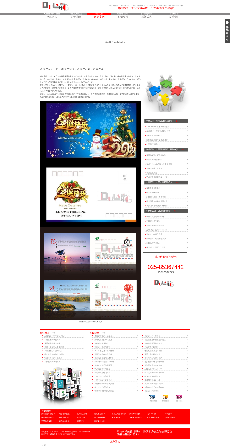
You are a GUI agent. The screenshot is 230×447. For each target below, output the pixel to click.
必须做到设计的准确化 (153, 343)
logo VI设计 (151, 414)
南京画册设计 (114, 6)
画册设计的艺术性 (151, 391)
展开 (227, 31)
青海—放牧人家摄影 (154, 168)
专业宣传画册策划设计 (103, 365)
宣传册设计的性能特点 (53, 358)
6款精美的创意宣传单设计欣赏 (158, 131)
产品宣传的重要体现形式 (154, 384)
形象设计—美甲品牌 (154, 234)
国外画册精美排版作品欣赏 (157, 140)
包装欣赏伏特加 (152, 193)
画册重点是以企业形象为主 (155, 340)
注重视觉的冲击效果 (52, 343)
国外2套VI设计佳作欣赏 (155, 247)
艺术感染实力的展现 (102, 369)
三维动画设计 (46, 421)
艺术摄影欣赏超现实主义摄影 (157, 177)
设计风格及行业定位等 (103, 354)
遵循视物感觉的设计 (102, 343)
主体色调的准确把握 (52, 362)
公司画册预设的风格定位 (104, 358)
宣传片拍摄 (81, 417)
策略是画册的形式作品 (103, 340)
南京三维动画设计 (119, 414)
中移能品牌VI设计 (153, 221)
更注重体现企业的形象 (153, 365)
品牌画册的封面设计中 (153, 369)
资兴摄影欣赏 (151, 173)
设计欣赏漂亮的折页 (154, 135)
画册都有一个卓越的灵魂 (104, 384)
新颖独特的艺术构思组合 (154, 387)
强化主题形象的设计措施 (54, 354)
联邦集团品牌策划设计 (155, 217)
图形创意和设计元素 (152, 380)
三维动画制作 (170, 417)
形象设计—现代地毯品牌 (156, 239)
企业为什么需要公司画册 (104, 362)
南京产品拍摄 (134, 414)
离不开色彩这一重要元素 (104, 351)
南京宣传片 (116, 417)
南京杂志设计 (82, 414)
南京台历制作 (177, 6)
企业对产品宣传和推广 (153, 358)
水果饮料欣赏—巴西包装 (156, 197)
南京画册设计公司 (48, 414)
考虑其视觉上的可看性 (153, 351)
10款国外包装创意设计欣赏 (157, 206)
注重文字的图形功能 (152, 354)
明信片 (120, 88)
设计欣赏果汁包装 (153, 188)
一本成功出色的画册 (102, 376)
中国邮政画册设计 (153, 144)
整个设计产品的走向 (102, 387)
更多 (177, 121)
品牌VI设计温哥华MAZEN (156, 230)
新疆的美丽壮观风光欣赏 (156, 155)
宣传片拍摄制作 (100, 417)
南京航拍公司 (64, 417)
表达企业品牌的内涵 (102, 373)
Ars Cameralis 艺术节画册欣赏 (157, 127)
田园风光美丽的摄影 (154, 160)
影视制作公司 (64, 421)
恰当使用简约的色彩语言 (104, 391)
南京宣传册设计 (139, 6)
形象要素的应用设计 (152, 347)
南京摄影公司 (99, 421)
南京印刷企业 (64, 414)
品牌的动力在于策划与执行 (55, 336)
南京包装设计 (152, 6)
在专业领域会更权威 (152, 376)
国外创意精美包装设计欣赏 (157, 201)
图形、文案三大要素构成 (54, 347)
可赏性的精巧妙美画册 (103, 380)
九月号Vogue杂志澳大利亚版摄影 (159, 164)
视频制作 (80, 421)
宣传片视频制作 (165, 6)
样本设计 (168, 414)
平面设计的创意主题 (152, 336)
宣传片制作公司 (153, 417)
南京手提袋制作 (47, 417)
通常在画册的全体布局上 (104, 336)
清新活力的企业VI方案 (155, 225)
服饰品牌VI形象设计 (154, 243)
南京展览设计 (99, 414)
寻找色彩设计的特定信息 (154, 362)
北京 (44, 445)
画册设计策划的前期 (102, 347)
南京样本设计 (126, 6)
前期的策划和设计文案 (53, 351)
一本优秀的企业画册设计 (154, 373)
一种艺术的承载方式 (52, 340)
